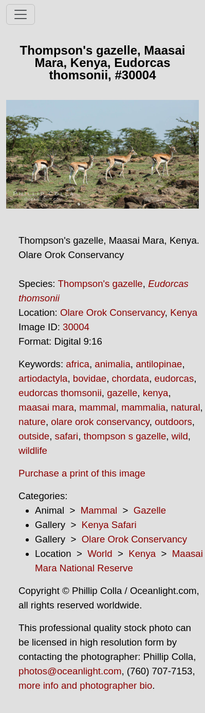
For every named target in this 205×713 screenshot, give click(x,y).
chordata (131, 378)
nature (32, 421)
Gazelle (150, 510)
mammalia (143, 407)
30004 (76, 326)
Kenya (183, 312)
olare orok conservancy (100, 421)
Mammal (99, 510)
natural (185, 407)
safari (67, 436)
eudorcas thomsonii (60, 392)
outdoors (173, 421)
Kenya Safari (109, 524)
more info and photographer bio (85, 685)
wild (180, 436)
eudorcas (174, 378)
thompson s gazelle (125, 436)
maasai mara (46, 407)
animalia (112, 364)
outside (33, 436)
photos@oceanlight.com (69, 671)
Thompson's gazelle (100, 283)
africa (77, 364)
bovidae (89, 378)
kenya (156, 392)
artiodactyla (42, 378)
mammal (97, 407)
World (99, 553)
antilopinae (159, 364)
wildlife (32, 450)
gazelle (122, 392)
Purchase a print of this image (81, 473)
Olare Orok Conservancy (112, 312)
